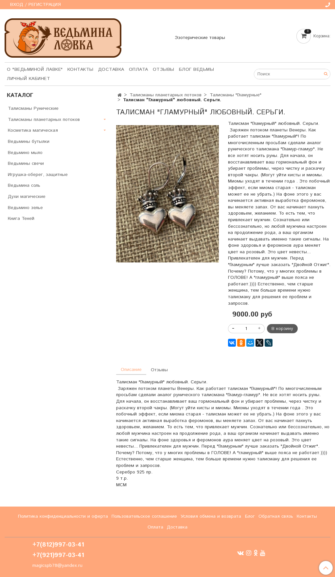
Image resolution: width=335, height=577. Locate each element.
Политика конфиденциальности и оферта (63, 516)
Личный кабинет (28, 78)
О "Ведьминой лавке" (35, 69)
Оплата (138, 69)
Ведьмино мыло (25, 152)
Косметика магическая (33, 130)
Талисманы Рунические (33, 108)
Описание (131, 369)
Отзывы (163, 69)
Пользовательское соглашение (144, 516)
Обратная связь (275, 516)
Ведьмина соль (24, 185)
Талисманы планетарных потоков (166, 95)
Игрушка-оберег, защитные (38, 174)
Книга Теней (21, 218)
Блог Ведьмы (196, 69)
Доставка (111, 69)
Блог (250, 516)
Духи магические (26, 196)
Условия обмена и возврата (211, 516)
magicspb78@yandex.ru (57, 565)
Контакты (80, 69)
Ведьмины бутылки (28, 141)
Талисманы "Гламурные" (235, 95)
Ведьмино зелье (25, 207)
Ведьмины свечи (26, 163)
